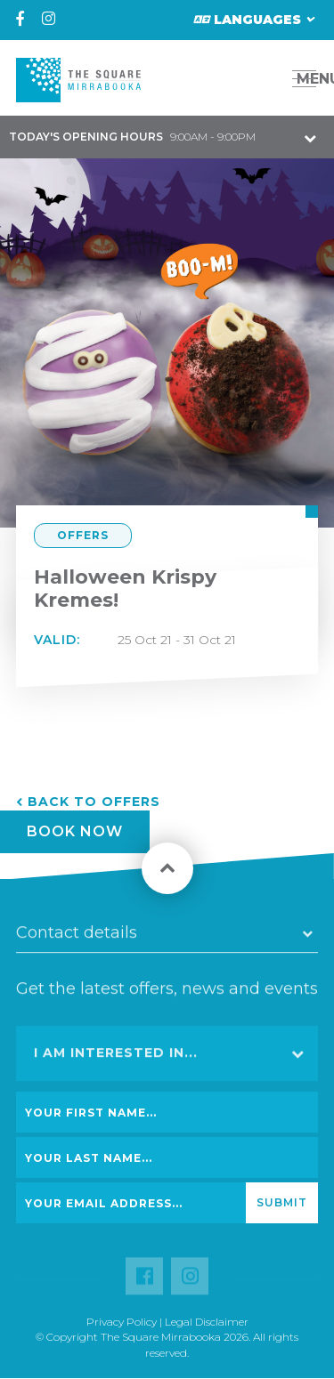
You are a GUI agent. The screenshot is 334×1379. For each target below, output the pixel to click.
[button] (264, 79)
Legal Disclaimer (206, 1321)
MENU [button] (309, 78)
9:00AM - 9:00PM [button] (132, 136)
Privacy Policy (121, 1321)
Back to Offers (94, 802)
